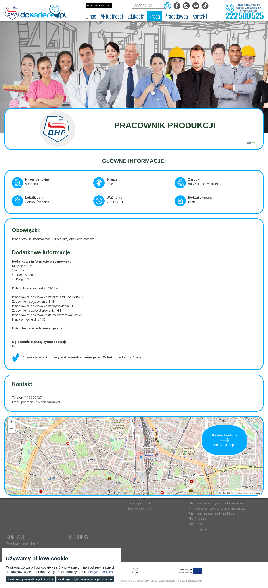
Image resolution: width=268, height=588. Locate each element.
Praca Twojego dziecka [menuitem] (166, 518)
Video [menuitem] (47, 544)
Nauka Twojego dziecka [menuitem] (167, 513)
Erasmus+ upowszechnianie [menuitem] (95, 528)
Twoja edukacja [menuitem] (52, 528)
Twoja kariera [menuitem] (50, 523)
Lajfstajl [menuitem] (48, 534)
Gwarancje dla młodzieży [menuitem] (130, 534)
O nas (13, 506)
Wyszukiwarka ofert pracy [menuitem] (130, 513)
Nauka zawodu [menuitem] (88, 518)
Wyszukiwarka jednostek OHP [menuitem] (244, 513)
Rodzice (163, 506)
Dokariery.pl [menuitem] (13, 513)
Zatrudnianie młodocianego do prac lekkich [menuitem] (205, 536)
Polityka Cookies (100, 572)
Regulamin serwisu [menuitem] (17, 523)
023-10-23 (53, 288)
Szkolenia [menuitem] (86, 523)
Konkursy (238, 531)
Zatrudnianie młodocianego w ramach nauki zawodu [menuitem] (207, 520)
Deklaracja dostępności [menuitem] (19, 528)
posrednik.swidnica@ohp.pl (40, 402)
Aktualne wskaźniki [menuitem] (127, 544)
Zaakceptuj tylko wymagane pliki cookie (85, 579)
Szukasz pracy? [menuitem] (125, 518)
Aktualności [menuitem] (197, 513)
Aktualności (57, 506)
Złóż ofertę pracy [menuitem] (200, 543)
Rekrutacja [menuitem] (86, 513)
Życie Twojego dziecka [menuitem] (166, 523)
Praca (123, 506)
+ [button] (11, 422)
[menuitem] (91, 16)
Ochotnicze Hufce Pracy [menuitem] (20, 518)
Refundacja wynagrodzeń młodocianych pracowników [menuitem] (206, 528)
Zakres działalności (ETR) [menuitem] (20, 534)
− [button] (11, 429)
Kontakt (237, 506)
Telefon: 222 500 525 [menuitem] (240, 523)
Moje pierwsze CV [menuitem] (126, 528)
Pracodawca (205, 506)
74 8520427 (33, 397)
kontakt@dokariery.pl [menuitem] (240, 518)
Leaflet (222, 493)
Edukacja (90, 506)
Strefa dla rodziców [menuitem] (54, 539)
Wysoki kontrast (99, 5)
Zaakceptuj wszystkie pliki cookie (30, 579)
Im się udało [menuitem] (50, 518)
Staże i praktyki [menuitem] (199, 548)
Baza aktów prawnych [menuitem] (202, 554)
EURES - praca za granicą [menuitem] (130, 539)
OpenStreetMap (239, 493)
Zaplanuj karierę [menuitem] (125, 523)
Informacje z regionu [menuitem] (55, 513)
